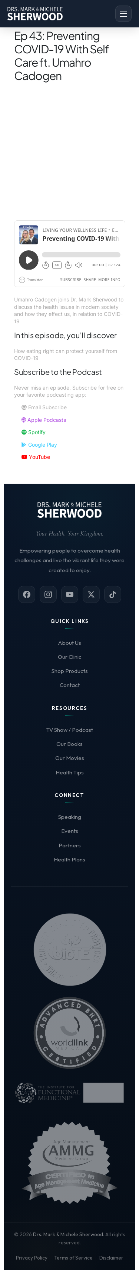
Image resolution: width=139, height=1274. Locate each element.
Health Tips (70, 772)
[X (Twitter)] (91, 594)
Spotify (33, 432)
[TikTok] (112, 594)
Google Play (39, 444)
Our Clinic (70, 656)
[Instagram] (48, 594)
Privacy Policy (31, 1257)
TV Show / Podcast (69, 729)
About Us (69, 642)
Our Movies (69, 757)
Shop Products (70, 670)
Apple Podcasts (43, 420)
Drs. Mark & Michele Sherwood (68, 1234)
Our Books (69, 743)
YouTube (35, 457)
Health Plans (69, 859)
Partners (70, 845)
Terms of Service (73, 1257)
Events (69, 830)
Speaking (69, 816)
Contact (70, 684)
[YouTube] (69, 594)
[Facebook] (26, 594)
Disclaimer (111, 1257)
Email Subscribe (44, 407)
